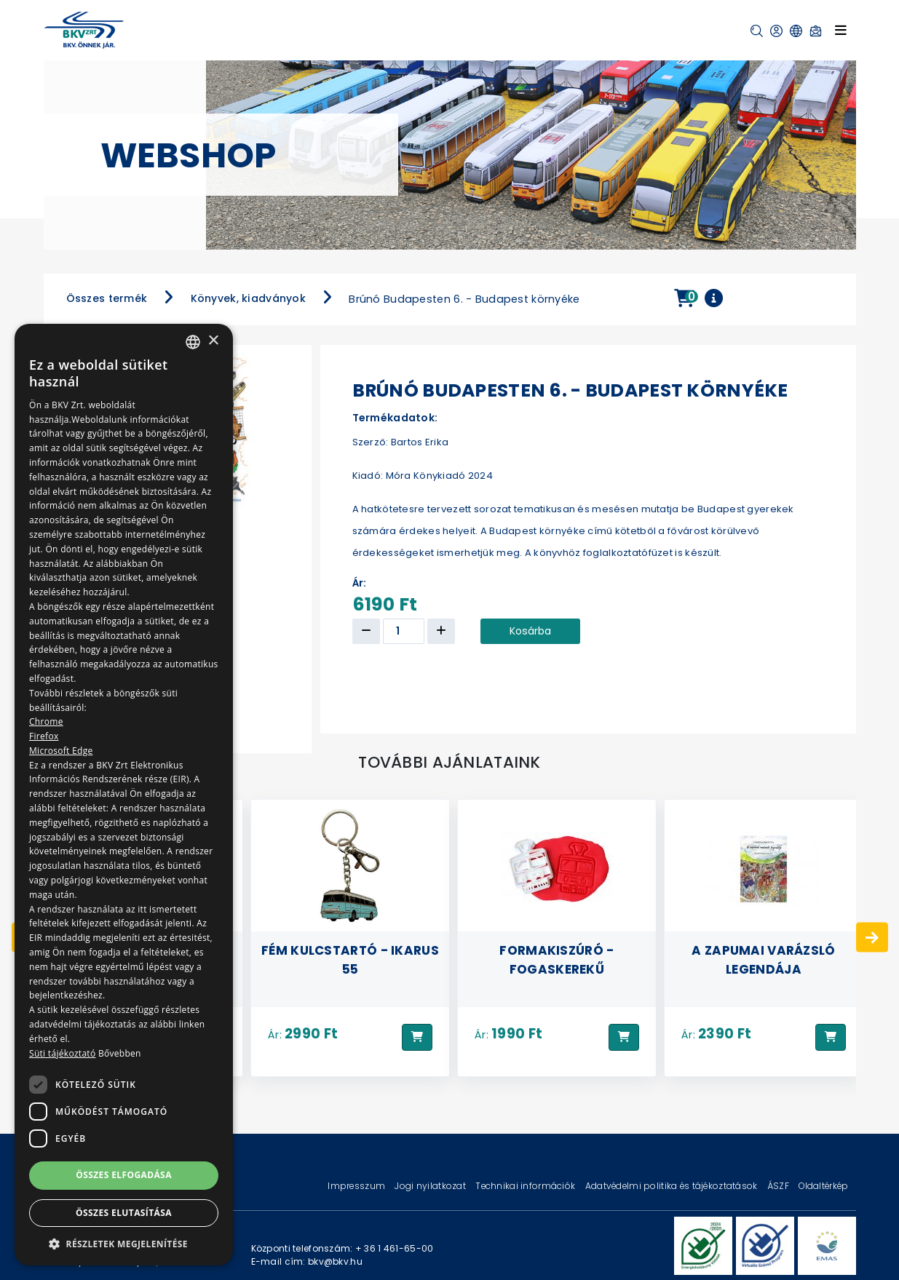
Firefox (44, 736)
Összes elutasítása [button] (124, 1213)
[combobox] (193, 342)
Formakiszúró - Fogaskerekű (556, 959)
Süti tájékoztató (62, 1053)
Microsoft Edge (61, 750)
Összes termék (107, 298)
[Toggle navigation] (840, 30)
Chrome (46, 721)
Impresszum (357, 1186)
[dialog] (124, 794)
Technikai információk (526, 1186)
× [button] (212, 340)
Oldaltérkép (823, 1186)
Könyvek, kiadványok (248, 298)
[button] (757, 31)
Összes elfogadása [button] (124, 1175)
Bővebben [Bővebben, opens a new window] (119, 1053)
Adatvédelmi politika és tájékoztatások (672, 1186)
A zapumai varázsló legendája (763, 959)
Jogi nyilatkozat (431, 1186)
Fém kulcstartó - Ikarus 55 (350, 959)
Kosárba (530, 631)
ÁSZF (779, 1186)
